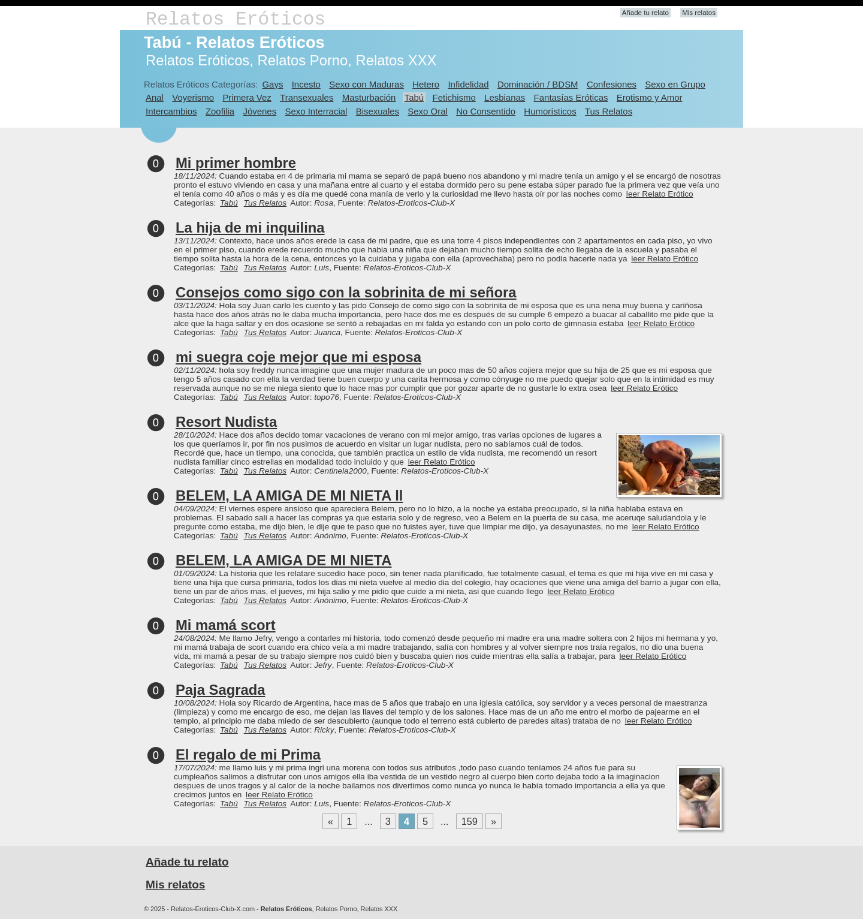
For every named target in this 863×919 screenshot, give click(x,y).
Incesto (306, 84)
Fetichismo (454, 97)
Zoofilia (220, 111)
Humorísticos (550, 111)
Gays (272, 84)
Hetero (425, 84)
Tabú (414, 97)
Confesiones (611, 84)
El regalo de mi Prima (248, 754)
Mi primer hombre (236, 163)
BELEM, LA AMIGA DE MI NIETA (283, 560)
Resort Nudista (226, 422)
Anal (155, 97)
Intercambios (171, 111)
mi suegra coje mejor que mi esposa (298, 357)
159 (469, 821)
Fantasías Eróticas (571, 97)
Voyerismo (193, 97)
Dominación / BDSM (537, 84)
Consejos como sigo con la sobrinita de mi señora (346, 292)
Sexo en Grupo (675, 84)
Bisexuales (377, 111)
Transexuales (306, 97)
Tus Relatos (608, 111)
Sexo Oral (428, 111)
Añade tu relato (645, 12)
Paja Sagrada (220, 690)
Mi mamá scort (226, 625)
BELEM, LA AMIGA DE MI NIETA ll (289, 495)
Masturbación (369, 97)
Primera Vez (246, 97)
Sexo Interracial (316, 111)
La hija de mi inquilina (250, 227)
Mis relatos (699, 12)
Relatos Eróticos (235, 19)
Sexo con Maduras (366, 84)
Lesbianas (504, 97)
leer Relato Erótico (659, 193)
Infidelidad (468, 84)
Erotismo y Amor (650, 97)
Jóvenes (259, 111)
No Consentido (485, 111)
